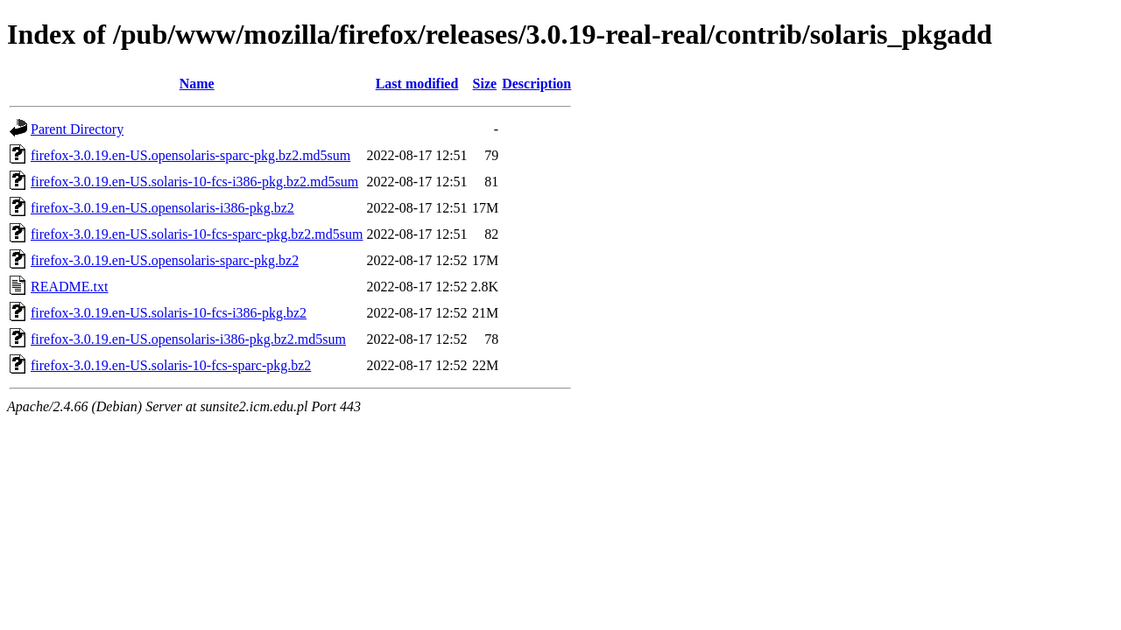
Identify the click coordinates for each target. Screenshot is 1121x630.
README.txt (69, 286)
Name (197, 83)
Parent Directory (77, 129)
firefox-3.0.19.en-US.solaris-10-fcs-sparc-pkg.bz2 (171, 365)
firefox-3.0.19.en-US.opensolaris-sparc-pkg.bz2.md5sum (190, 155)
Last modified (417, 83)
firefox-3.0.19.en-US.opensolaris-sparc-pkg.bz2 (165, 260)
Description (536, 83)
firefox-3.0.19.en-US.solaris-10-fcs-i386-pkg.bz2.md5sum (194, 181)
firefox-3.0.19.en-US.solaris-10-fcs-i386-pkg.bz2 (169, 312)
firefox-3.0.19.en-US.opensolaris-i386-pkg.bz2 (162, 207)
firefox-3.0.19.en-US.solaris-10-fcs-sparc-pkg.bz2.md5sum (197, 234)
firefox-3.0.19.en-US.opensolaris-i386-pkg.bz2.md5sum (188, 339)
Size (485, 83)
